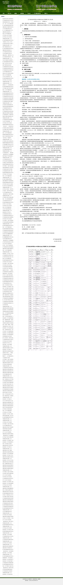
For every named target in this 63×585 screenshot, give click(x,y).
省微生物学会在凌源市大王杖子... (8, 362)
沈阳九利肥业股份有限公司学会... (8, 296)
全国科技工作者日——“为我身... (8, 270)
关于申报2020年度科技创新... (7, 364)
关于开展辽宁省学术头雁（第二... (8, 384)
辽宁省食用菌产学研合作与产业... (8, 144)
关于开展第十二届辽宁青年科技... (8, 263)
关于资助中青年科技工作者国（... (8, 43)
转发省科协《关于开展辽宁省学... (8, 529)
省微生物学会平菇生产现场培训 (8, 427)
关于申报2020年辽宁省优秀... (7, 341)
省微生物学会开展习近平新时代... (8, 387)
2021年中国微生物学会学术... (7, 425)
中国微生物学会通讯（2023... (7, 486)
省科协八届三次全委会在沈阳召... (8, 73)
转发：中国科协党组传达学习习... (8, 321)
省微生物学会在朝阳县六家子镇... (8, 385)
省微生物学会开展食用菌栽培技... (8, 488)
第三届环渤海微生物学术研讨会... (8, 78)
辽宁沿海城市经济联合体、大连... (8, 56)
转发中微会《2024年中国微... (7, 534)
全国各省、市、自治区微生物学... (8, 84)
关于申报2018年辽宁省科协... (7, 205)
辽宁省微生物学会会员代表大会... (8, 96)
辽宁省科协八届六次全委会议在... (8, 141)
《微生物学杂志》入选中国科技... (8, 551)
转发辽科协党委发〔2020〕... (7, 314)
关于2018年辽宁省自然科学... (7, 243)
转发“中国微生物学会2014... (7, 46)
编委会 (15, 13)
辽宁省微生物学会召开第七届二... (8, 478)
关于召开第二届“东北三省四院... (8, 184)
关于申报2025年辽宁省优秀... (7, 542)
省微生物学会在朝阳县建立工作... (8, 402)
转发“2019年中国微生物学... (7, 258)
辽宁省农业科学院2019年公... (7, 283)
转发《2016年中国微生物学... (7, 132)
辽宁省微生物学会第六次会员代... (8, 20)
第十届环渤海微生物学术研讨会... (8, 549)
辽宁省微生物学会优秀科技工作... (8, 215)
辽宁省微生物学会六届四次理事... (8, 98)
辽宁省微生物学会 (37, 13)
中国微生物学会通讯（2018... (7, 210)
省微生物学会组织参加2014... (7, 50)
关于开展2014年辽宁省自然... (7, 35)
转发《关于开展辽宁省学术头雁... (8, 288)
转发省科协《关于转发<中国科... (8, 413)
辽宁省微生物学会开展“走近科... (8, 503)
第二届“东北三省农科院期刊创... (8, 185)
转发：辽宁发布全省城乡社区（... (8, 316)
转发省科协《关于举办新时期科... (8, 453)
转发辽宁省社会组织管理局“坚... (8, 407)
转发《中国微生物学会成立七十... (8, 463)
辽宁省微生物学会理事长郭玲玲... (8, 539)
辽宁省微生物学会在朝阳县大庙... (8, 278)
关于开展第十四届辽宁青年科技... (8, 496)
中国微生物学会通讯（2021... (7, 418)
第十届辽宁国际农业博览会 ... (7, 179)
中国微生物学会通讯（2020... (7, 346)
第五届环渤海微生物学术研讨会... (8, 164)
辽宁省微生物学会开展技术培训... (8, 367)
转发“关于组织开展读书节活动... (8, 136)
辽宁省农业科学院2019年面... (7, 291)
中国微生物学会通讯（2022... (7, 448)
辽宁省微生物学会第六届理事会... (8, 217)
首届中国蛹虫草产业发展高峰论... (8, 180)
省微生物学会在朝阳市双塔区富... (8, 405)
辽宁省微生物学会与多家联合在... (8, 271)
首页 (3, 13)
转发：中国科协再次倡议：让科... (8, 329)
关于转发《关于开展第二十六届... (8, 518)
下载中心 (46, 13)
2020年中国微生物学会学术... (7, 374)
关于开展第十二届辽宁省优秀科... (8, 359)
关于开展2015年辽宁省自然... (7, 79)
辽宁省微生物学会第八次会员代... (8, 536)
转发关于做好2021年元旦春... (7, 392)
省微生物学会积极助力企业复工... (8, 347)
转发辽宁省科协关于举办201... (8, 109)
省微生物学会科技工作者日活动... (8, 491)
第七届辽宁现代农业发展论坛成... (8, 146)
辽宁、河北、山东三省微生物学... (8, 23)
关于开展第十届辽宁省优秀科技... (8, 129)
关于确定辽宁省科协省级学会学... (8, 162)
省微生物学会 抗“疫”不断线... (7, 450)
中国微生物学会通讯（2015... (7, 83)
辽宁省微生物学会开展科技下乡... (8, 303)
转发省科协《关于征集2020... (7, 349)
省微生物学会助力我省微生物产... (8, 546)
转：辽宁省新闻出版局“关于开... (8, 30)
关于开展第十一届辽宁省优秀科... (8, 220)
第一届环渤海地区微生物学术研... (8, 25)
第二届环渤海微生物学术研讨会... (8, 40)
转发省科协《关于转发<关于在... (8, 455)
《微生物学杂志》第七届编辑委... (8, 154)
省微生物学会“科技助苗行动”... (8, 547)
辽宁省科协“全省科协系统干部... (8, 104)
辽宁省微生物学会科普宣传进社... (8, 230)
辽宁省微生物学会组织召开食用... (8, 498)
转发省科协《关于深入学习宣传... (8, 460)
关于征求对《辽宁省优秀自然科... (8, 331)
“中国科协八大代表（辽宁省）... (8, 41)
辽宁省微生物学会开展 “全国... (8, 170)
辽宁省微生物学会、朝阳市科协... (8, 114)
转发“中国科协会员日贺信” (7, 65)
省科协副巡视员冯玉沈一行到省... (8, 22)
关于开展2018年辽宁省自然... (7, 218)
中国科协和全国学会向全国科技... (8, 311)
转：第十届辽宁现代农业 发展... (8, 299)
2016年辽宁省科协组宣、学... (7, 121)
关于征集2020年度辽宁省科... (7, 354)
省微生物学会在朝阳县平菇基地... (8, 516)
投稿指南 (22, 13)
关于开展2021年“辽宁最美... (7, 412)
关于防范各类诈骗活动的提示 (7, 569)
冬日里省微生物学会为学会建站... (8, 389)
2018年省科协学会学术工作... (7, 200)
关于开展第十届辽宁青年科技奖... (8, 88)
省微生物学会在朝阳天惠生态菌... (8, 372)
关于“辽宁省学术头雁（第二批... (8, 400)
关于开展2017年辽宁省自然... (7, 174)
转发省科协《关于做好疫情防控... (8, 334)
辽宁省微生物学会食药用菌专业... (8, 99)
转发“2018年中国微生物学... (7, 207)
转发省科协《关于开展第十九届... (8, 481)
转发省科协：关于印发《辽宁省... (8, 253)
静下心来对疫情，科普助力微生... (8, 337)
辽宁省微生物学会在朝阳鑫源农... (8, 298)
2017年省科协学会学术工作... (7, 159)
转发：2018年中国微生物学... (7, 227)
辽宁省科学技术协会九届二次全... (8, 256)
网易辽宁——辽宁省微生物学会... (8, 356)
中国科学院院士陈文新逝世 (7, 428)
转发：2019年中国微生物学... (7, 250)
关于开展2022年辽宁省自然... (7, 476)
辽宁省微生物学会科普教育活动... (8, 506)
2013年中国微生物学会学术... (7, 28)
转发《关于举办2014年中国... (7, 63)
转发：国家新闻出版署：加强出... (8, 319)
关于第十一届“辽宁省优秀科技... (8, 245)
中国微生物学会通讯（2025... (7, 544)
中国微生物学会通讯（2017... (7, 157)
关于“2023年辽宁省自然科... (7, 519)
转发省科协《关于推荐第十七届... (8, 440)
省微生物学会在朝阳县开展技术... (8, 468)
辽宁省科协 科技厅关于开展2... (8, 169)
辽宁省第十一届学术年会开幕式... (8, 190)
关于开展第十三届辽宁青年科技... (8, 423)
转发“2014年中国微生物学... (7, 33)
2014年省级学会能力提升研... (7, 51)
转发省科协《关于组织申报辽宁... (8, 559)
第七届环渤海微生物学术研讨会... (8, 260)
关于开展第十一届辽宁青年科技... (8, 165)
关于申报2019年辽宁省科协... (7, 261)
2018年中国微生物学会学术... (7, 238)
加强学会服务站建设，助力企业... (8, 415)
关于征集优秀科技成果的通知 (7, 266)
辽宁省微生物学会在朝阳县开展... (8, 289)
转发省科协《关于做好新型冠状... (8, 309)
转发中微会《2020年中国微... (7, 344)
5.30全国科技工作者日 (6, 357)
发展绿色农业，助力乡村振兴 (7, 273)
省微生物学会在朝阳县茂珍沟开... (8, 390)
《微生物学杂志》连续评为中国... (8, 567)
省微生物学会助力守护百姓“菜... (8, 445)
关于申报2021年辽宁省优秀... (7, 422)
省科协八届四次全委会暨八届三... (8, 116)
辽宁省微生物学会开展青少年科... (8, 255)
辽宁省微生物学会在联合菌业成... (8, 246)
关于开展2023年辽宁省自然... (7, 514)
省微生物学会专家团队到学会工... (8, 293)
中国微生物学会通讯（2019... (7, 306)
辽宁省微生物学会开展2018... (7, 213)
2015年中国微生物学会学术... (7, 71)
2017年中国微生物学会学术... (7, 192)
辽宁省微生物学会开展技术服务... (8, 301)
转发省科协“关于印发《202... (7, 342)
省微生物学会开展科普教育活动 (8, 499)
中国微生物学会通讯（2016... (7, 131)
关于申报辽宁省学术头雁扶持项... (8, 382)
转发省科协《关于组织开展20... (8, 574)
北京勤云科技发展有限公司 (33, 580)
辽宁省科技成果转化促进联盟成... (8, 222)
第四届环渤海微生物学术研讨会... (8, 124)
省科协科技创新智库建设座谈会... (8, 106)
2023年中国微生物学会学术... (7, 511)
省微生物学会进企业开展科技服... (8, 461)
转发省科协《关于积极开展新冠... (8, 332)
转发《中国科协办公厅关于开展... (8, 379)
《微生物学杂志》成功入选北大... (8, 521)
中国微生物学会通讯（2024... (7, 526)
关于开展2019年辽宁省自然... (7, 265)
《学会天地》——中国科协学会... (8, 126)
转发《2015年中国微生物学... (7, 89)
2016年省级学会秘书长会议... (7, 149)
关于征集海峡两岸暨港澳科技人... (8, 380)
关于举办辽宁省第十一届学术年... (8, 189)
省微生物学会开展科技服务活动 (8, 369)
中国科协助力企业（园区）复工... (8, 326)
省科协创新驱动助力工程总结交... (8, 167)
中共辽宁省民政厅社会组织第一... (8, 60)
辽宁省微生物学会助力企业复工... (8, 339)
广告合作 (29, 13)
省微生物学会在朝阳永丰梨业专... (8, 456)
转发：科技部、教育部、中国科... (8, 324)
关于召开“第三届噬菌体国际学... (8, 233)
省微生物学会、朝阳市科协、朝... (8, 55)
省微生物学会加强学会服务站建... (8, 308)
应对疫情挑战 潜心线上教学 (7, 336)
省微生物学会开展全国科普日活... (8, 466)
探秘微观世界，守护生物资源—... (8, 557)
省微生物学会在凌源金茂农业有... (8, 351)
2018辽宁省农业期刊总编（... (7, 208)
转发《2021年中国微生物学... (7, 410)
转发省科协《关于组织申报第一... (8, 561)
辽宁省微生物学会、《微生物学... (8, 152)
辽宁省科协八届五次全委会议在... (8, 127)
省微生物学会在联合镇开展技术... (8, 465)
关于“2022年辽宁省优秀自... (7, 475)
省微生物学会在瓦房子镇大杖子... (8, 377)
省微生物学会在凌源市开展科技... (8, 433)
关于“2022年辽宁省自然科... (7, 480)
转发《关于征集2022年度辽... (7, 443)
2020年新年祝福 (5, 304)
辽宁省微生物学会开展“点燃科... (8, 101)
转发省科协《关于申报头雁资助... (8, 483)
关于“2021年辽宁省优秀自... (7, 432)
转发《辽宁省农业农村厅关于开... (8, 394)
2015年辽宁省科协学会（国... (7, 76)
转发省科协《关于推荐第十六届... (8, 286)
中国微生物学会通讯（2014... (7, 38)
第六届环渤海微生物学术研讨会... (8, 202)
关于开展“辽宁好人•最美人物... (8, 268)
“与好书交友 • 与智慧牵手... (7, 137)
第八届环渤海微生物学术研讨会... (8, 417)
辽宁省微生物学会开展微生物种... (8, 562)
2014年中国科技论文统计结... (7, 53)
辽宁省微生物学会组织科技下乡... (8, 68)
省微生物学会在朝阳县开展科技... (8, 501)
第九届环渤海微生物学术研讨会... (8, 524)
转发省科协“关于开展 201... (7, 212)
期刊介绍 (9, 13)
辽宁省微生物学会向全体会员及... (8, 66)
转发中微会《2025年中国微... (7, 552)
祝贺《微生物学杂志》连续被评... (8, 294)
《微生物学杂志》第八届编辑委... (8, 435)
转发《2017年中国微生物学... (7, 175)
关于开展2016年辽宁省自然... (7, 122)
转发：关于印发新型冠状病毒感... (8, 313)
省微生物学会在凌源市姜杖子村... (8, 370)
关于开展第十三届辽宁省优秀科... (8, 471)
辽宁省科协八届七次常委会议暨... (8, 197)
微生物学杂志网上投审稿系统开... (8, 18)
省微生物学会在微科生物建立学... (8, 248)
